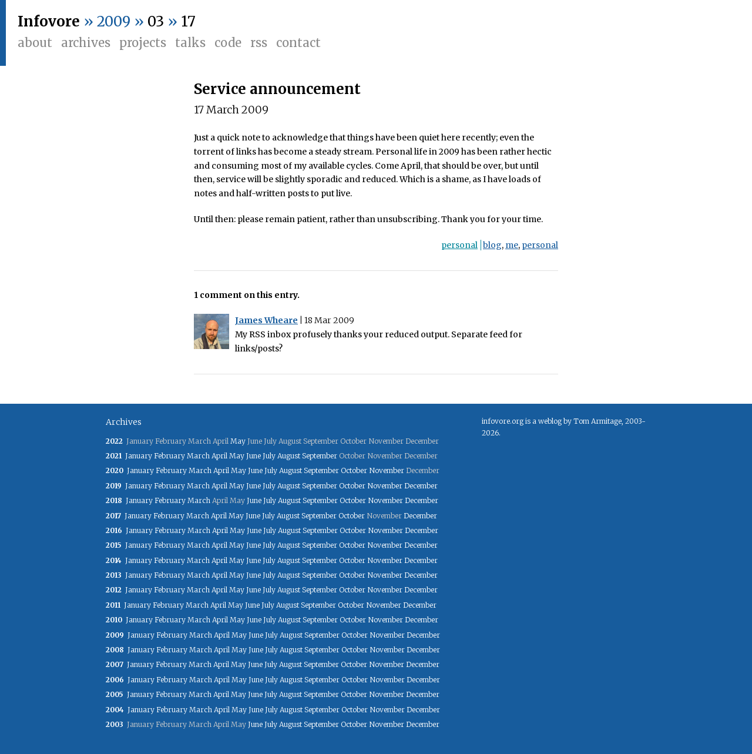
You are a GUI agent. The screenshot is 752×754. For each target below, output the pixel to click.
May (238, 441)
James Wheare (266, 320)
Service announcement (277, 89)
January (138, 455)
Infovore (49, 21)
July (269, 455)
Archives (85, 42)
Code (227, 42)
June (253, 455)
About (35, 42)
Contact (298, 42)
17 (188, 21)
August (288, 455)
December (421, 485)
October (354, 470)
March (198, 455)
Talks (190, 42)
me (511, 245)
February (169, 455)
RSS (258, 42)
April (219, 455)
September (319, 455)
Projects (142, 42)
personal (459, 245)
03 (155, 21)
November (386, 470)
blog (492, 245)
